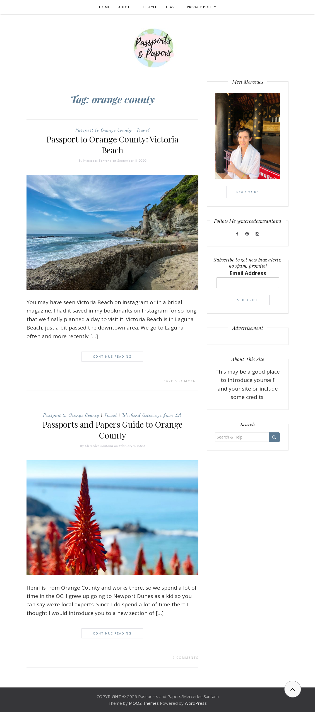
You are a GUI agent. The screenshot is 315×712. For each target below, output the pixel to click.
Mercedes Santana (97, 161)
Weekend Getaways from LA (152, 415)
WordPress (196, 703)
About (124, 7)
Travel (172, 7)
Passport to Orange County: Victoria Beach (112, 145)
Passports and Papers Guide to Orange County (112, 430)
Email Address (247, 273)
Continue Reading (112, 356)
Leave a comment (180, 381)
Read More (247, 192)
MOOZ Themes (144, 703)
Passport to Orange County (103, 130)
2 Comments (185, 657)
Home (104, 7)
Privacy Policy (201, 7)
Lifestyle (148, 7)
